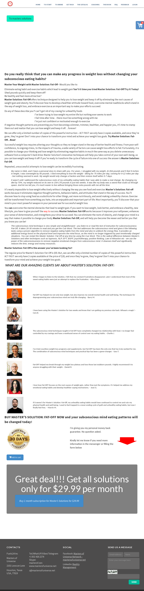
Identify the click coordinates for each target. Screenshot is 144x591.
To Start (48, 4)
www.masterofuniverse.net (42, 566)
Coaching (95, 4)
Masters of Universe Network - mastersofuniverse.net (74, 556)
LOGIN (134, 4)
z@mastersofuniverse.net (42, 570)
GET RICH (70, 4)
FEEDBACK (125, 4)
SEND (134, 582)
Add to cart (15, 457)
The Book (107, 4)
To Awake (59, 4)
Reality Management (71, 566)
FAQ (116, 4)
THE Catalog (82, 4)
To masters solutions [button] (20, 18)
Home (38, 4)
